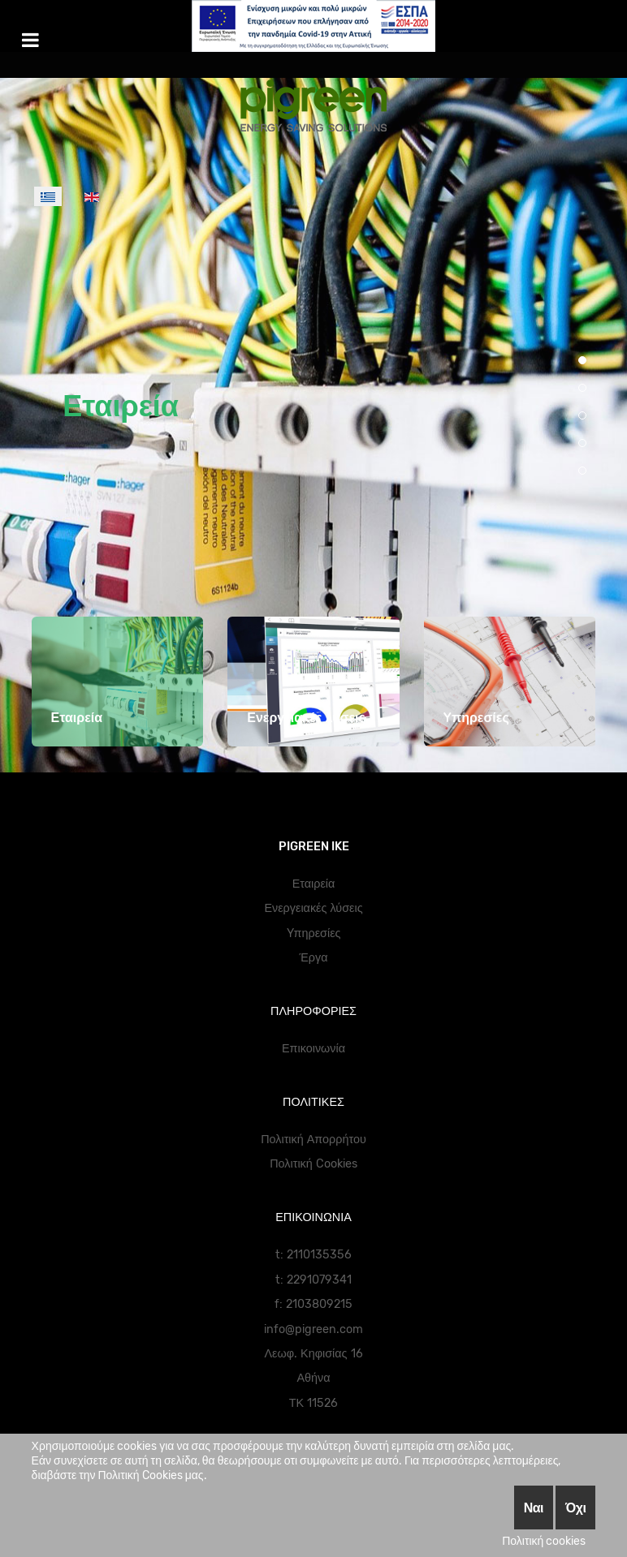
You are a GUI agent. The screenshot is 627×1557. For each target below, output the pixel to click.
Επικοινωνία (313, 1049)
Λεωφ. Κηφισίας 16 (313, 1354)
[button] (582, 360)
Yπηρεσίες (314, 933)
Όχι (575, 1507)
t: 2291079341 (313, 1280)
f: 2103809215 (313, 1304)
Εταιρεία (121, 405)
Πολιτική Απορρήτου (313, 1139)
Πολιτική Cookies (313, 1164)
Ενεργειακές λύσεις (313, 908)
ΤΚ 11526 (313, 1403)
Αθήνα (313, 1378)
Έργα (314, 958)
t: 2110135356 (313, 1255)
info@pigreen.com (313, 1329)
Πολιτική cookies (544, 1541)
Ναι (533, 1507)
